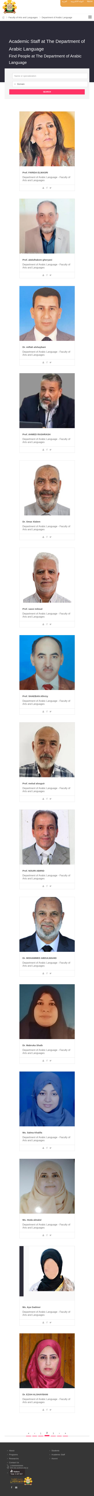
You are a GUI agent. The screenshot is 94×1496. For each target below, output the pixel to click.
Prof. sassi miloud (32, 609)
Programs (13, 1454)
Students (55, 1450)
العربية (64, 1)
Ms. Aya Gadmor (32, 1307)
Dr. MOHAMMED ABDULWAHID (40, 958)
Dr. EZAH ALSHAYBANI (35, 1394)
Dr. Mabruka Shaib (33, 1045)
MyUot (89, 1)
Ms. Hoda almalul (32, 1220)
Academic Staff (58, 1454)
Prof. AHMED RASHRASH (37, 434)
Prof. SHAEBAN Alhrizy (35, 696)
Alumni (54, 1458)
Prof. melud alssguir (34, 783)
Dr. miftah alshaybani (34, 347)
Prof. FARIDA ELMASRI (35, 172)
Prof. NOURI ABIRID (33, 870)
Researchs (14, 1458)
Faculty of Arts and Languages (23, 17)
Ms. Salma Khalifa (32, 1132)
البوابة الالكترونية (77, 1)
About (11, 1450)
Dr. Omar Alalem (31, 521)
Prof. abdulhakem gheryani (37, 259)
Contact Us (14, 1462)
